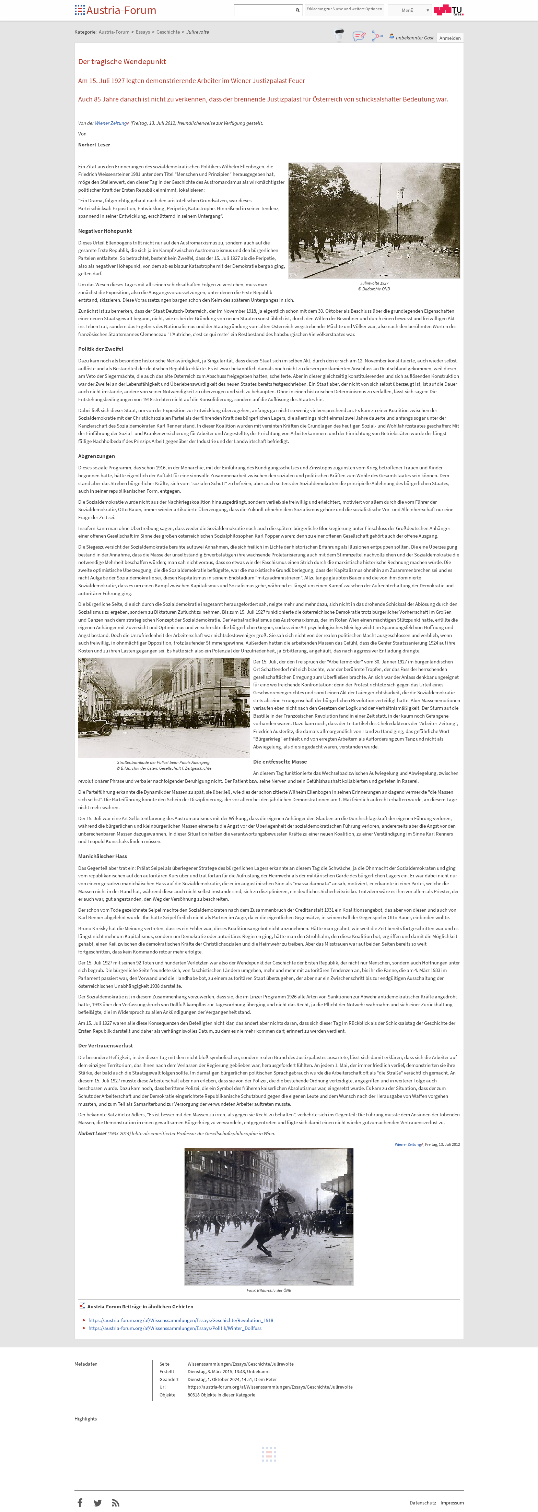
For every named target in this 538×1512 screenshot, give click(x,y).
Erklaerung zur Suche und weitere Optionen (344, 8)
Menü (407, 10)
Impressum (452, 1502)
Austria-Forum (121, 10)
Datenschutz (423, 1502)
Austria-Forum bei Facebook (79, 1503)
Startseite (80, 10)
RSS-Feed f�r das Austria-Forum (115, 1503)
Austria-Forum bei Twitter (97, 1503)
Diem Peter (265, 1379)
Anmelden (450, 38)
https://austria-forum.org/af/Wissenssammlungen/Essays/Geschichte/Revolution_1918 (181, 1320)
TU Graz (449, 9)
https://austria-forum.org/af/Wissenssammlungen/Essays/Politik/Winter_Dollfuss (175, 1328)
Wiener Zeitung (111, 123)
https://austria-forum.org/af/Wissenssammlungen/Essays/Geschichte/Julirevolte (270, 1387)
